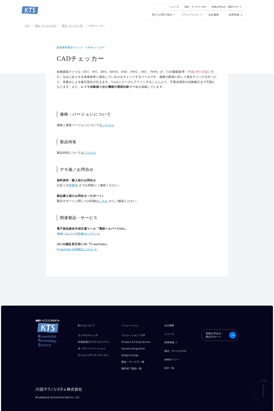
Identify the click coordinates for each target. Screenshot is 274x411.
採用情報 (234, 15)
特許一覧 (169, 365)
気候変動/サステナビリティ (94, 341)
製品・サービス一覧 (72, 25)
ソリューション (190, 14)
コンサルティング (88, 335)
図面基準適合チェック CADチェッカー (81, 47)
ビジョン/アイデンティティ (94, 353)
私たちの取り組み (162, 14)
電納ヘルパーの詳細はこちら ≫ (78, 233)
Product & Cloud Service (137, 341)
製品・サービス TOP (45, 25)
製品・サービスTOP (175, 349)
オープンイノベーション (93, 347)
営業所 (73, 185)
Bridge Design (130, 353)
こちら (103, 200)
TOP (27, 25)
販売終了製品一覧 (132, 365)
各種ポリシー (171, 357)
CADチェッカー (97, 25)
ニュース (174, 7)
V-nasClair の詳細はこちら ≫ (77, 249)
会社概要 (213, 14)
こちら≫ (108, 125)
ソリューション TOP (134, 335)
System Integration (134, 347)
